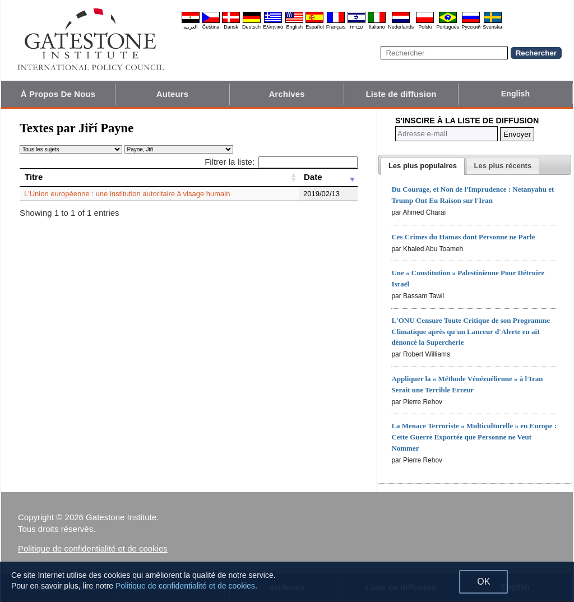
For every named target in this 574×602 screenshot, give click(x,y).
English (294, 27)
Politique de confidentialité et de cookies (93, 548)
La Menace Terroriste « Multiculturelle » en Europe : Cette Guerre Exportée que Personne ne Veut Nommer (474, 437)
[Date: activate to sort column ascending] (328, 177)
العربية (190, 27)
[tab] (423, 166)
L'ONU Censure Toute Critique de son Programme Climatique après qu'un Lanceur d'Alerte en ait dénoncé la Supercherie (470, 331)
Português (447, 27)
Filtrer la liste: (281, 161)
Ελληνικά (273, 27)
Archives (286, 94)
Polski (425, 27)
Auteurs (172, 94)
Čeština (211, 27)
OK (483, 581)
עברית (356, 27)
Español (314, 27)
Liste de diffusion (401, 94)
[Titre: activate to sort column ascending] (159, 177)
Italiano (377, 27)
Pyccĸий (470, 27)
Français (336, 27)
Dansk (231, 27)
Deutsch (251, 27)
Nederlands (401, 27)
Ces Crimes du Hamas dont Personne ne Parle (463, 237)
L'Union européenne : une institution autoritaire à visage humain (127, 193)
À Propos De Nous (58, 94)
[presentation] (422, 166)
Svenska (492, 27)
